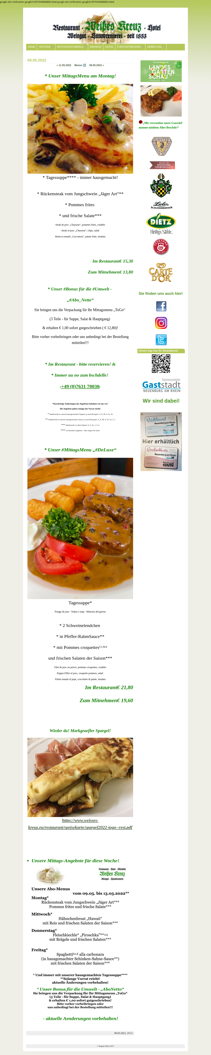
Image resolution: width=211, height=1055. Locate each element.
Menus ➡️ (80, 65)
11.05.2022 (64, 65)
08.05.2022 (96, 65)
